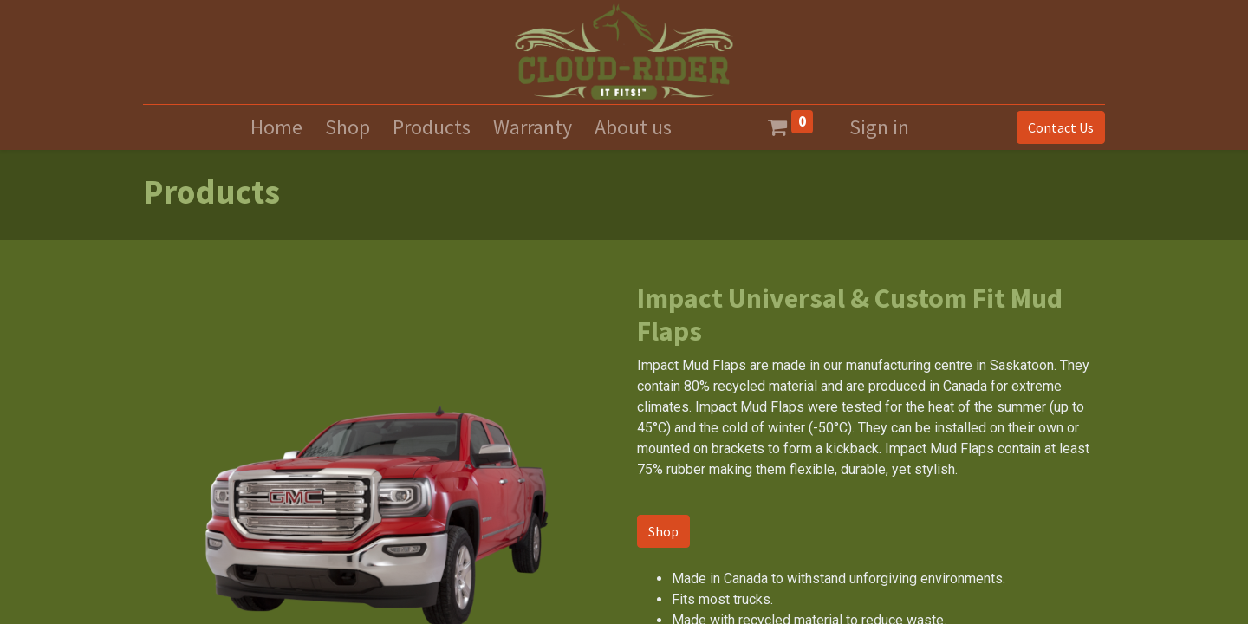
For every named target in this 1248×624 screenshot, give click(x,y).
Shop (663, 531)
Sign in (879, 127)
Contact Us (1061, 127)
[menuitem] (276, 127)
